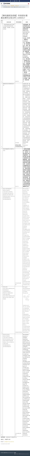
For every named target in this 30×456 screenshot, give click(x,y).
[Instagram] (17, 0)
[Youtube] (14, 0)
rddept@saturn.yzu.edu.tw (24, 453)
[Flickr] (19, 0)
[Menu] (1, 3)
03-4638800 (17, 453)
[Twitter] (12, 0)
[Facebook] (10, 0)
